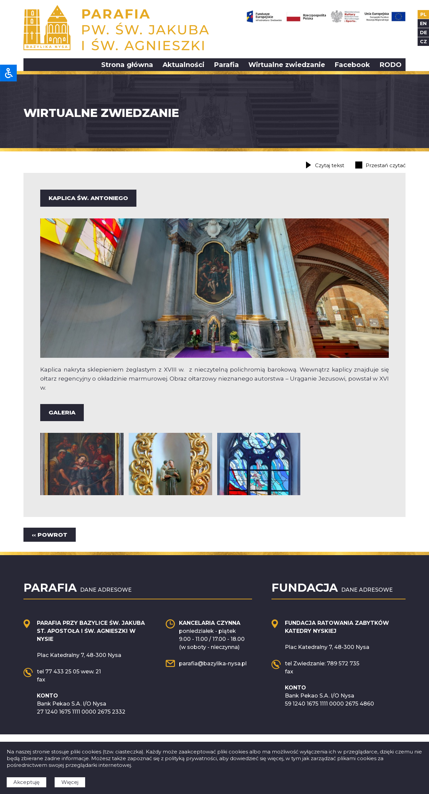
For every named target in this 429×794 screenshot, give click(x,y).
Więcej (69, 782)
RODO (390, 65)
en (423, 23)
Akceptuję (26, 782)
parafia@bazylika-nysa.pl (213, 663)
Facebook (352, 65)
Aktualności (183, 65)
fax (41, 679)
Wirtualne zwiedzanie (286, 65)
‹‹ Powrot (49, 534)
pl (423, 14)
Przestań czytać (386, 165)
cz (423, 42)
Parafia (226, 65)
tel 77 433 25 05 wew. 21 (69, 671)
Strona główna (127, 65)
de (423, 32)
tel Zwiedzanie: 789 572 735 (322, 663)
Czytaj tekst (329, 165)
